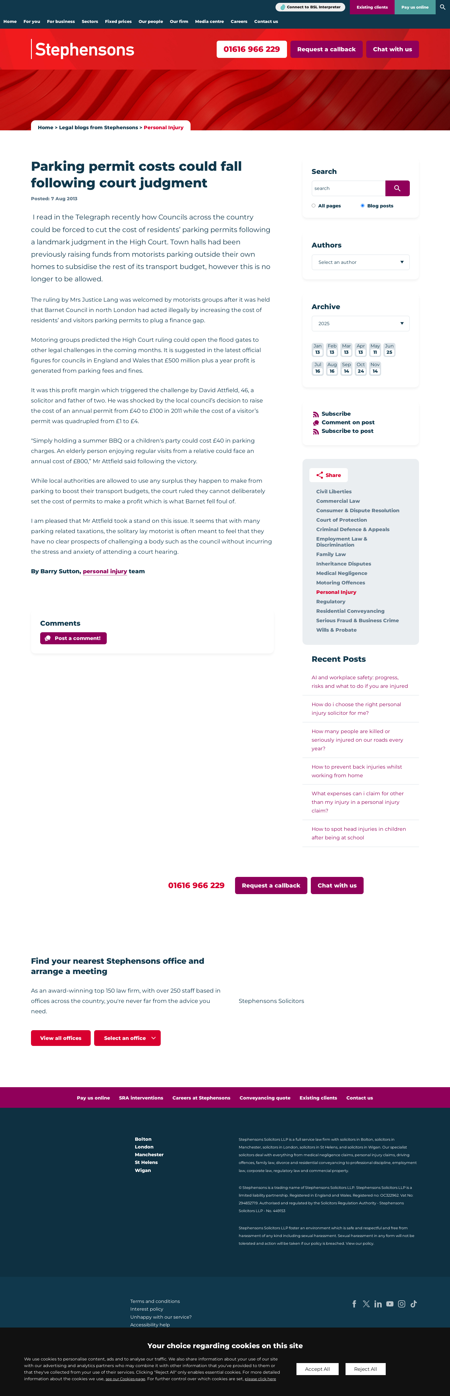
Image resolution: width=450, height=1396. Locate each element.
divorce (283, 1163)
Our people (151, 21)
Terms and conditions (155, 1301)
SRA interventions (141, 1098)
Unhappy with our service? (161, 1317)
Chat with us (392, 49)
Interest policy (146, 1309)
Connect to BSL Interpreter (314, 7)
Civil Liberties (334, 491)
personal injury (106, 571)
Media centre (209, 21)
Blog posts (380, 206)
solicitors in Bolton (356, 1139)
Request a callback (326, 49)
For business (61, 21)
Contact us (266, 21)
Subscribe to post (348, 430)
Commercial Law (338, 501)
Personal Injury (167, 127)
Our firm (179, 21)
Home (10, 21)
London (144, 1147)
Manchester (149, 1154)
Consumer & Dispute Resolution (357, 510)
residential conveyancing (322, 1163)
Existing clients (372, 7)
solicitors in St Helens (319, 1147)
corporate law (259, 1171)
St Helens (146, 1162)
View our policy (359, 1243)
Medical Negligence (341, 573)
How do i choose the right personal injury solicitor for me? (356, 708)
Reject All (367, 1366)
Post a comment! (77, 638)
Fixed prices (118, 21)
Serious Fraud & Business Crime (357, 620)
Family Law (331, 554)
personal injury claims (375, 1155)
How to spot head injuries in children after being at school (359, 833)
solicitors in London (280, 1147)
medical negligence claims (328, 1155)
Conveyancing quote (265, 1098)
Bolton (143, 1139)
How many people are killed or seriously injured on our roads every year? (357, 739)
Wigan (143, 1170)
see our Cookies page (128, 1372)
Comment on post (349, 422)
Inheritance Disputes (343, 564)
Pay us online (415, 7)
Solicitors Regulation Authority (348, 1203)
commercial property (328, 1171)
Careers (239, 21)
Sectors (90, 21)
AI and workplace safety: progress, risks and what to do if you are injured (360, 681)
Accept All (318, 1366)
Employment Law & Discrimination (341, 542)
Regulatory (331, 601)
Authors (327, 245)
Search (324, 171)
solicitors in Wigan (364, 1147)
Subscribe (337, 413)
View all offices (61, 1038)
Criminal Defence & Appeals (352, 529)
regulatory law (287, 1171)
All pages (329, 206)
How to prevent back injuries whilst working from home (357, 771)
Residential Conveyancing (350, 611)
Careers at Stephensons (201, 1098)
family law (265, 1163)
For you (32, 21)
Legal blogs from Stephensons (100, 127)
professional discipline (370, 1163)
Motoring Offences (340, 583)
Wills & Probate (336, 630)
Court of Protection (341, 520)
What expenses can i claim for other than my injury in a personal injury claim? (358, 802)
